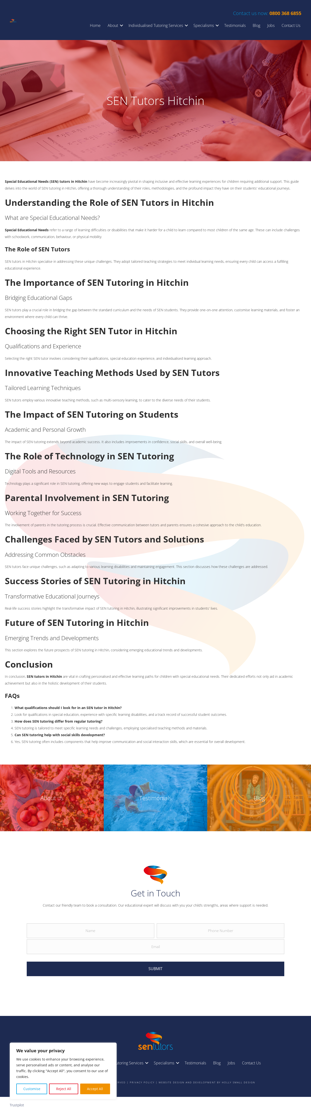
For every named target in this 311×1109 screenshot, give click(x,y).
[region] (63, 1071)
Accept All (95, 1088)
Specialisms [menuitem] (203, 25)
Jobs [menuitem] (271, 25)
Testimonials (155, 798)
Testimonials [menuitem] (235, 25)
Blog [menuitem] (256, 25)
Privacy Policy (142, 1078)
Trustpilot (17, 1100)
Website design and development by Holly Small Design (207, 1078)
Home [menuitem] (95, 25)
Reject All (63, 1088)
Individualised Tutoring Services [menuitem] (156, 25)
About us (51, 798)
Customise (31, 1088)
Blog (259, 798)
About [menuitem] (113, 25)
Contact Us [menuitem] (291, 25)
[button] (121, 25)
